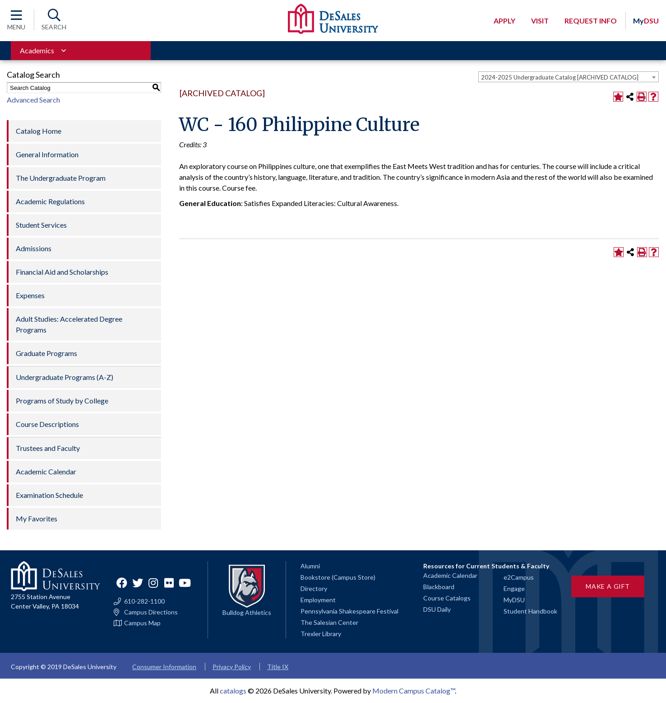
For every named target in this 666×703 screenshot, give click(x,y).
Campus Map (142, 623)
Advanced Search (33, 99)
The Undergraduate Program (61, 177)
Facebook (122, 583)
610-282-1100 (144, 601)
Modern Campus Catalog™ (413, 690)
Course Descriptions (47, 424)
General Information (47, 154)
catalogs (233, 690)
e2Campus (519, 577)
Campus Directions (151, 612)
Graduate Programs (46, 353)
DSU (646, 20)
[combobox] (568, 76)
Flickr (169, 583)
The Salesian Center (329, 622)
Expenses (30, 295)
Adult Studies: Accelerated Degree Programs (69, 324)
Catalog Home (38, 131)
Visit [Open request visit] (540, 20)
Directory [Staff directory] (314, 588)
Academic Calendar (46, 471)
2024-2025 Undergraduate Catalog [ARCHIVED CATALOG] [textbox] (559, 77)
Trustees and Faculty (48, 448)
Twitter (137, 583)
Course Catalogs (447, 598)
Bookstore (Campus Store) (338, 577)
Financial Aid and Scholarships (62, 271)
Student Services (41, 224)
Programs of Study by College (62, 400)
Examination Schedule (49, 495)
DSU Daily (437, 609)
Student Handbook (530, 611)
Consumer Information (164, 666)
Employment (318, 600)
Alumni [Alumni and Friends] (310, 566)
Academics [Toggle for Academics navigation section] (37, 50)
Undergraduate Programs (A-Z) (64, 377)
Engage (514, 588)
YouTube (185, 583)
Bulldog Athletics (246, 612)
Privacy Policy (232, 666)
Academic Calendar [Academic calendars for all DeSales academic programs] (450, 575)
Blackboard (438, 587)
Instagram (153, 583)
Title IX (277, 666)
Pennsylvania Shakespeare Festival (349, 611)
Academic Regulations (50, 201)
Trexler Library (321, 633)
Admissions (33, 248)
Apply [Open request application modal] (504, 20)
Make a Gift (608, 586)
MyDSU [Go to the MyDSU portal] (514, 600)
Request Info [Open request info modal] (590, 20)
